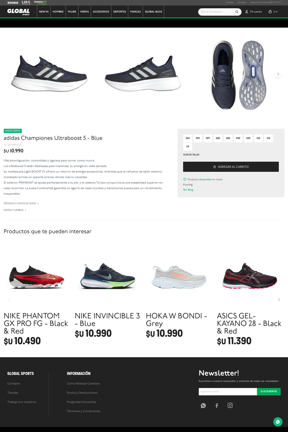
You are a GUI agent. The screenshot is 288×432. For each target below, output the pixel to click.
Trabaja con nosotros (21, 402)
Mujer (72, 11)
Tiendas (229, 3)
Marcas (135, 11)
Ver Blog (188, 190)
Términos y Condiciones (83, 411)
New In (43, 11)
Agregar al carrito (233, 167)
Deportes (119, 11)
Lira (24, 3)
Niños (84, 11)
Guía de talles (191, 155)
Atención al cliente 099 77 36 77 (266, 3)
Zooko (10, 3)
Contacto (241, 3)
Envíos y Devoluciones (82, 392)
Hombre (58, 11)
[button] (237, 12)
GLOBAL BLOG (153, 11)
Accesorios (101, 11)
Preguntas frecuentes (81, 402)
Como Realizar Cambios (83, 383)
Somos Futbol (40, 3)
